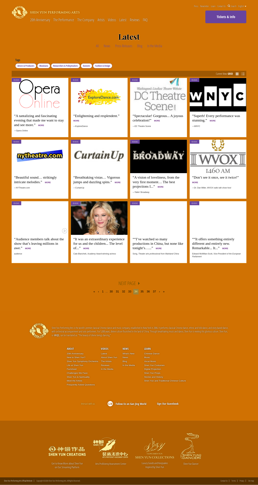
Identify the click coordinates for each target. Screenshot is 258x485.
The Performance (63, 20)
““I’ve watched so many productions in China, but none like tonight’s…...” (158, 243)
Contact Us (221, 6)
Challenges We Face (77, 373)
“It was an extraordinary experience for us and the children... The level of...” (99, 243)
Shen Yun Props (152, 373)
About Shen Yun (109, 357)
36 (148, 291)
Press (196, 6)
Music (147, 357)
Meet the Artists (74, 381)
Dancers (86, 65)
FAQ (145, 20)
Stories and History (153, 377)
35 (142, 291)
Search (232, 6)
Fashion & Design (102, 65)
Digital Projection (152, 369)
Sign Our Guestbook (168, 404)
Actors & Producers (25, 65)
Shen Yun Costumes (154, 365)
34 (136, 291)
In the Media (107, 369)
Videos (112, 20)
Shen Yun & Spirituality (78, 377)
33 (129, 291)
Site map (251, 481)
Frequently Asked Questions (81, 384)
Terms (234, 481)
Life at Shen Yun (75, 365)
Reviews (135, 20)
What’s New (129, 353)
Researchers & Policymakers (65, 65)
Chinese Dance (151, 353)
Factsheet (72, 369)
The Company (85, 20)
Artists (101, 20)
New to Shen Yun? (76, 357)
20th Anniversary (40, 20)
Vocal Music (150, 361)
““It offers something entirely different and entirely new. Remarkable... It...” (213, 243)
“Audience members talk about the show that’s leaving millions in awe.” (39, 243)
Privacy (242, 481)
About (70, 349)
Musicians (43, 65)
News (126, 349)
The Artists (106, 361)
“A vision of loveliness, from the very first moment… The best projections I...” (156, 181)
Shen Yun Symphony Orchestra (82, 361)
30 (111, 291)
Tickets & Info (226, 16)
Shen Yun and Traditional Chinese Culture (165, 381)
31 (117, 291)
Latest (122, 20)
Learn (213, 6)
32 (123, 291)
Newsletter (204, 6)
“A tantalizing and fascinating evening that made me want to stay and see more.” (39, 120)
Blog (125, 361)
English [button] (242, 6)
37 (154, 291)
